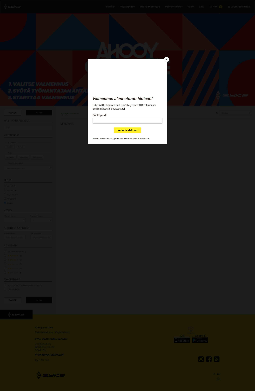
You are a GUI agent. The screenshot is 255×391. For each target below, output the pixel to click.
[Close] (166, 59)
